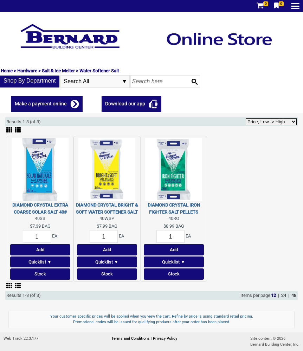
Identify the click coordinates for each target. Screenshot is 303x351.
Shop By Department (30, 81)
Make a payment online (41, 103)
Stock (40, 274)
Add (40, 249)
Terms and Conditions (131, 338)
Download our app (125, 103)
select (124, 81)
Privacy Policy (165, 338)
